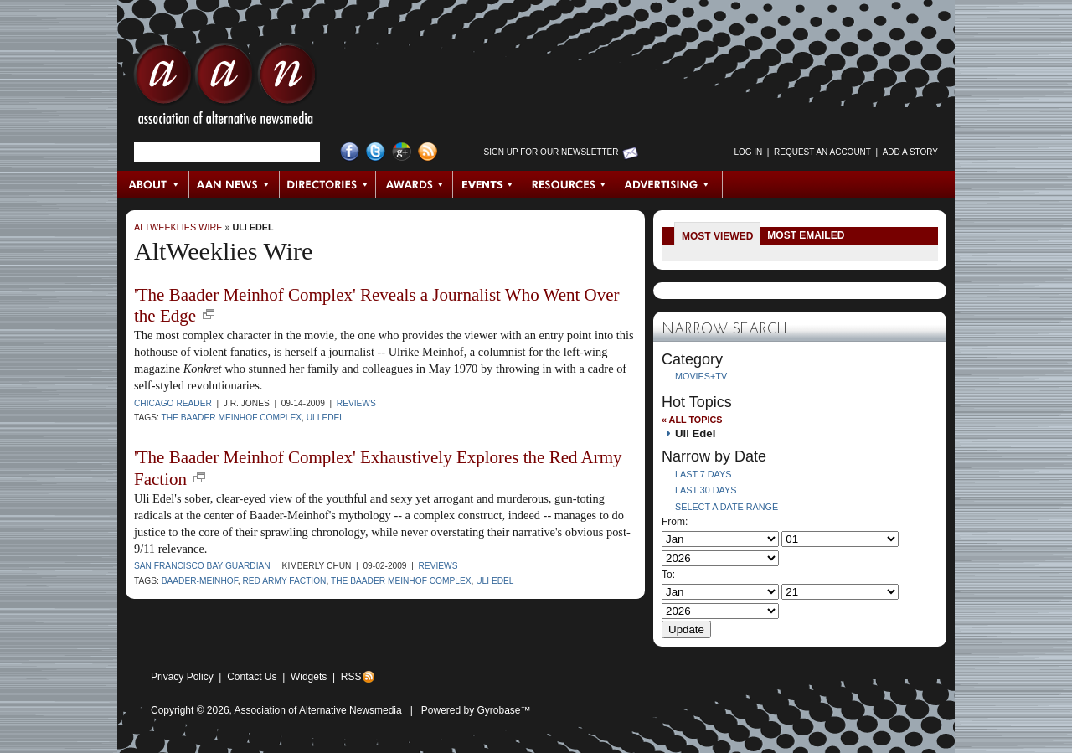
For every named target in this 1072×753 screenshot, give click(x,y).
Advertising (669, 184)
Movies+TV (701, 376)
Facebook (349, 152)
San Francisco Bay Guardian (202, 565)
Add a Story (910, 152)
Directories (328, 184)
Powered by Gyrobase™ (476, 710)
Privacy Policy (182, 677)
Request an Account (822, 152)
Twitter (375, 152)
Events (488, 184)
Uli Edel (252, 227)
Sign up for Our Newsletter (551, 152)
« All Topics (692, 420)
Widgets (309, 677)
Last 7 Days (703, 474)
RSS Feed (427, 152)
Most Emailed (805, 235)
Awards (414, 184)
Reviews (356, 403)
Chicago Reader (173, 403)
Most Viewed (717, 236)
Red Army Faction (284, 580)
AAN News (235, 184)
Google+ (401, 152)
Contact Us (251, 677)
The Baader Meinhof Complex (231, 417)
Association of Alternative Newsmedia (318, 710)
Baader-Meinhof (200, 580)
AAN (225, 88)
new (208, 314)
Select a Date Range (726, 507)
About (153, 184)
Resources (569, 184)
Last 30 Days (705, 490)
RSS (351, 677)
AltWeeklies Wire (178, 227)
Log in (748, 152)
